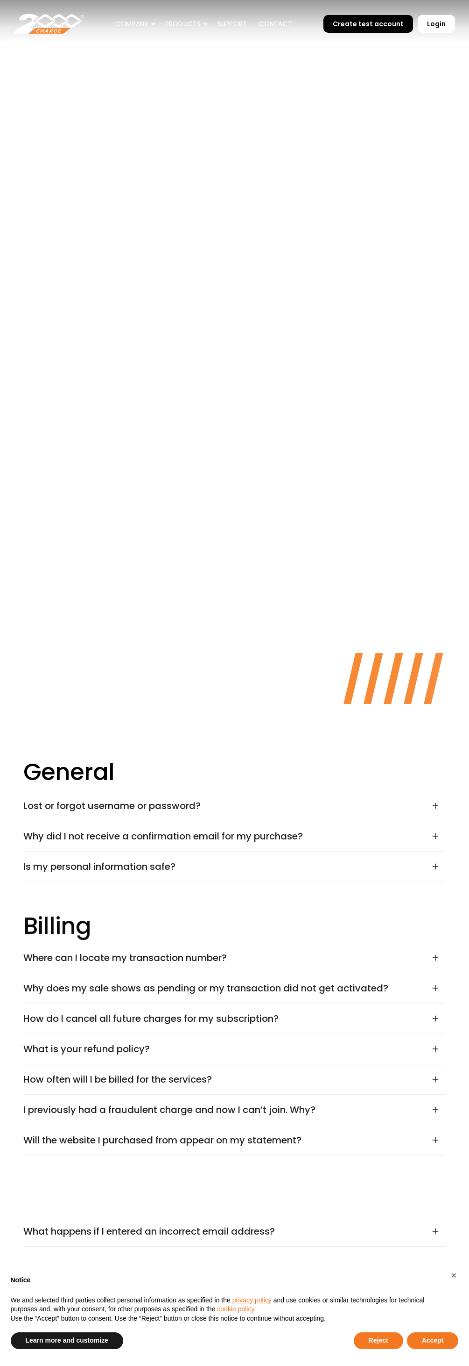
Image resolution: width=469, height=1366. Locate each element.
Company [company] (132, 24)
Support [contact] (232, 24)
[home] (49, 24)
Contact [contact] (275, 24)
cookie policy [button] (235, 1309)
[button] (134, 24)
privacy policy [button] (252, 1300)
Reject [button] (378, 1340)
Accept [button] (433, 1340)
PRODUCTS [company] (183, 24)
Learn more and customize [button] (67, 1340)
